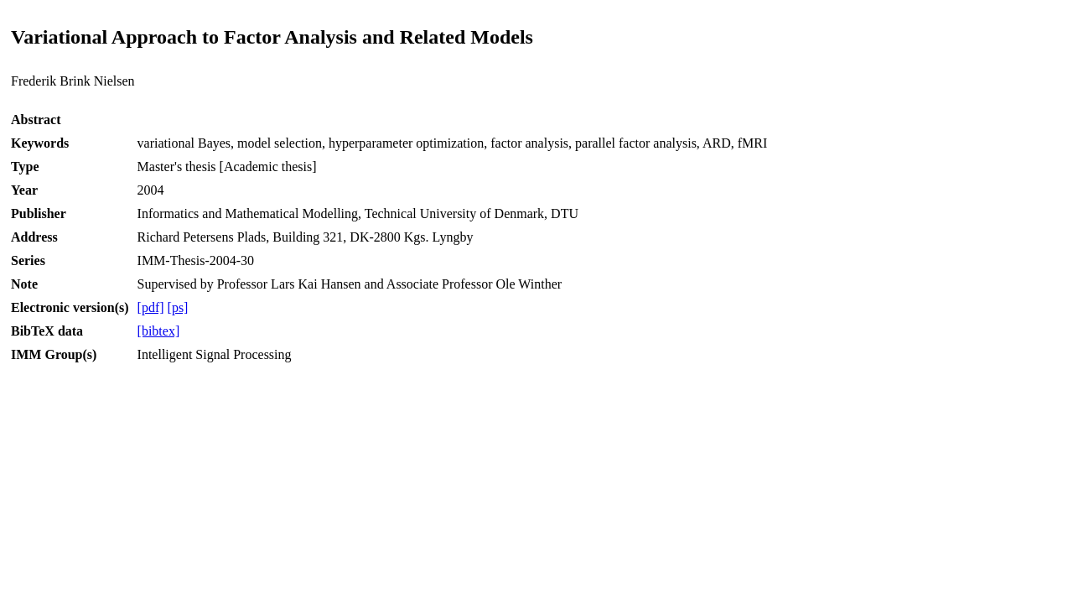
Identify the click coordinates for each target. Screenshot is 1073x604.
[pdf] (150, 307)
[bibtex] (158, 331)
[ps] (178, 307)
